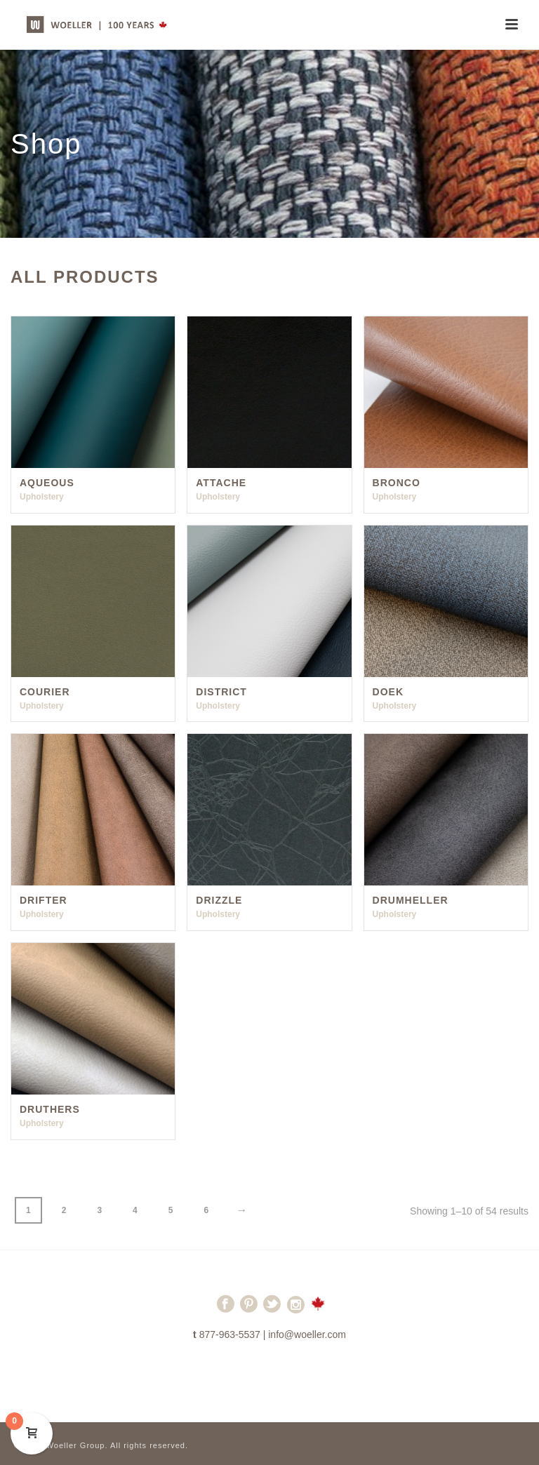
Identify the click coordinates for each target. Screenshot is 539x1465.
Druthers (50, 1109)
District (221, 691)
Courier (45, 691)
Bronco (396, 482)
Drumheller (410, 900)
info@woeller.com (307, 1334)
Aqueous (47, 482)
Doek (388, 691)
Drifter (43, 900)
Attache (221, 482)
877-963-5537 (229, 1334)
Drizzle (219, 900)
